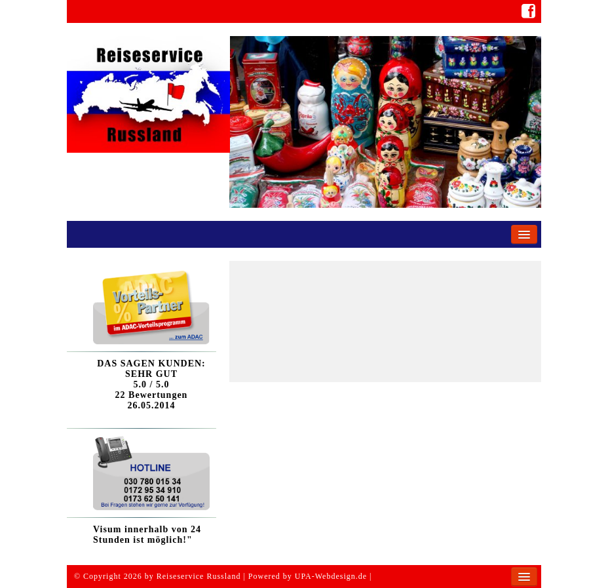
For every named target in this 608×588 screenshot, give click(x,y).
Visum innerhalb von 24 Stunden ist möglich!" (147, 534)
